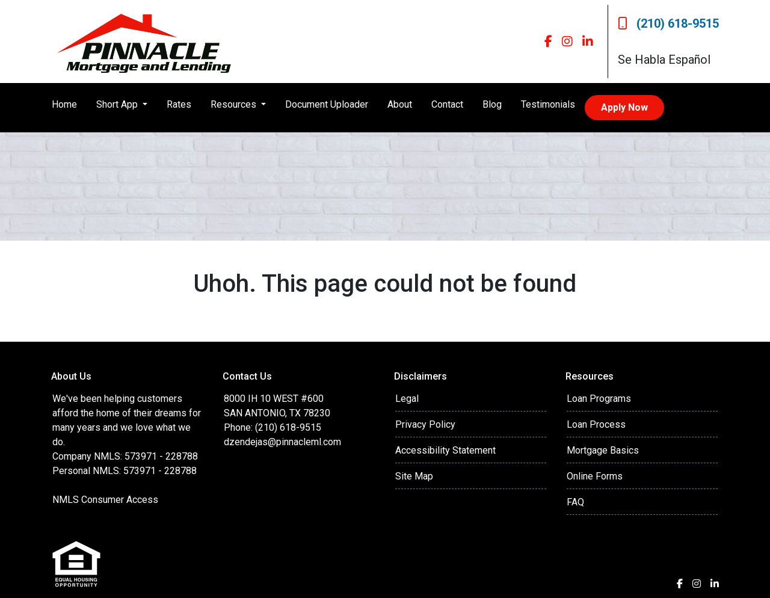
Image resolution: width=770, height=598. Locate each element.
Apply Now (624, 107)
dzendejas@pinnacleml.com (282, 442)
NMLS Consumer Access (105, 499)
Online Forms (595, 476)
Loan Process (596, 424)
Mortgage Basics (603, 450)
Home (64, 104)
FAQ (575, 502)
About (399, 104)
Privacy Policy (425, 424)
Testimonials (548, 104)
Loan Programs (599, 398)
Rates (179, 104)
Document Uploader (326, 104)
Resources (235, 104)
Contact (447, 104)
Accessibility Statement (445, 450)
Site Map (414, 476)
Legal (407, 398)
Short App (118, 104)
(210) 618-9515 (668, 23)
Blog (492, 104)
